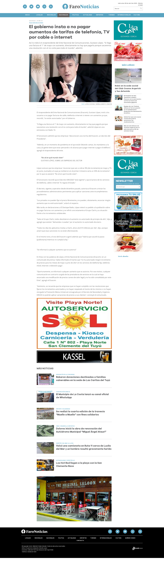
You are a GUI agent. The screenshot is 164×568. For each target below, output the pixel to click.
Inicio (27, 14)
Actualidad (87, 14)
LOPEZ (87, 104)
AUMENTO (103, 104)
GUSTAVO (92, 104)
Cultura (136, 14)
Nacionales (63, 14)
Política (75, 14)
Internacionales (124, 14)
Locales (39, 14)
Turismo (111, 14)
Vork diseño (123, 256)
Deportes (99, 14)
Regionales (51, 14)
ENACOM (109, 104)
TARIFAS (97, 104)
